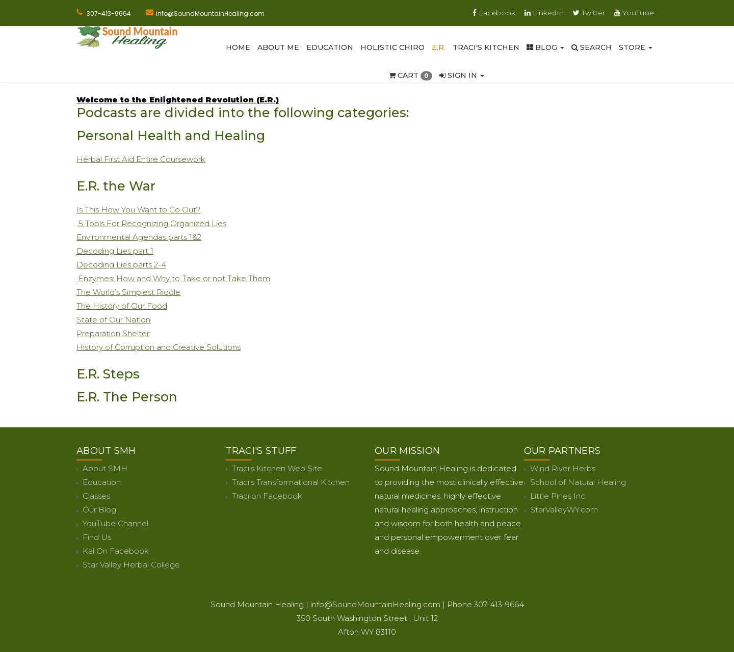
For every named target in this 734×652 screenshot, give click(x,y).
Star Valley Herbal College (131, 564)
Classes (96, 496)
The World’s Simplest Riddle (128, 292)
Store (635, 47)
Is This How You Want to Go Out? (138, 209)
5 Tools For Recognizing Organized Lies (151, 223)
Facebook (494, 12)
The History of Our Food (121, 306)
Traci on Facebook (267, 496)
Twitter (589, 12)
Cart (410, 75)
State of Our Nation (113, 319)
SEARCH (591, 47)
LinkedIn (544, 12)
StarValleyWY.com (564, 509)
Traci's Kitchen (486, 47)
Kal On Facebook (116, 551)
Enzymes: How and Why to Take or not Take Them (173, 278)
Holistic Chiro (392, 47)
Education (329, 47)
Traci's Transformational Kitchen (291, 482)
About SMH (105, 468)
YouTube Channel (115, 523)
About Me (278, 47)
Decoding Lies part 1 (114, 251)
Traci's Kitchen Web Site (277, 468)
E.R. (438, 47)
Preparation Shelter (112, 333)
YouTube (634, 12)
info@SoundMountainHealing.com (210, 13)
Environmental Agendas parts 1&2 (138, 237)
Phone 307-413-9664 (485, 604)
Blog (545, 47)
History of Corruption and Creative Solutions (158, 347)
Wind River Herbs (562, 468)
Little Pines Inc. (558, 496)
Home (238, 47)
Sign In (461, 75)
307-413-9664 (109, 13)
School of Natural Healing (578, 482)
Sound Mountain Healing (257, 604)
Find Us (97, 537)
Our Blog (99, 509)
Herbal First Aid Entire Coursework (140, 159)
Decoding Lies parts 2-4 (121, 264)
